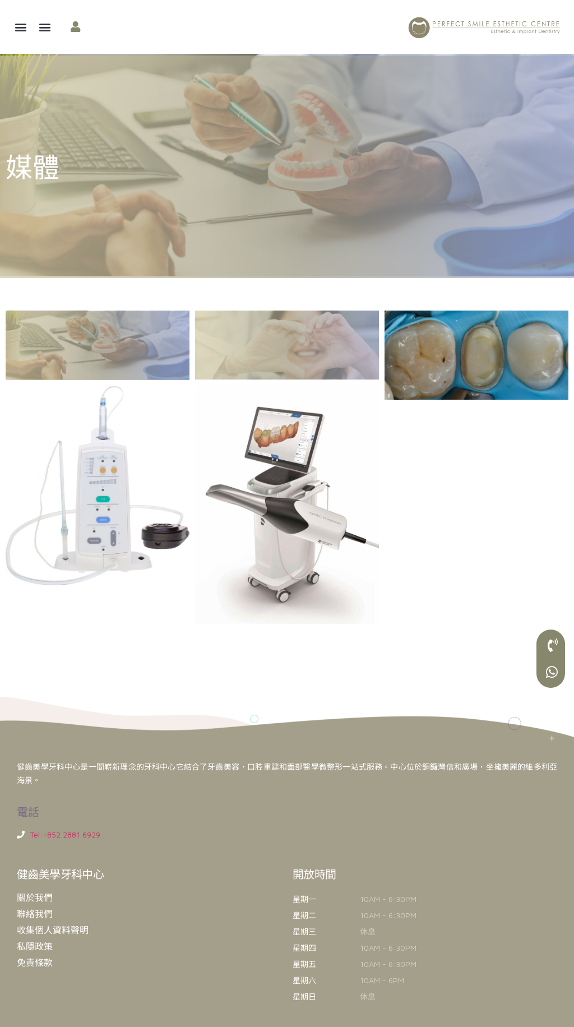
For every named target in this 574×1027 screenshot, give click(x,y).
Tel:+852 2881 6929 (65, 834)
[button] (20, 27)
